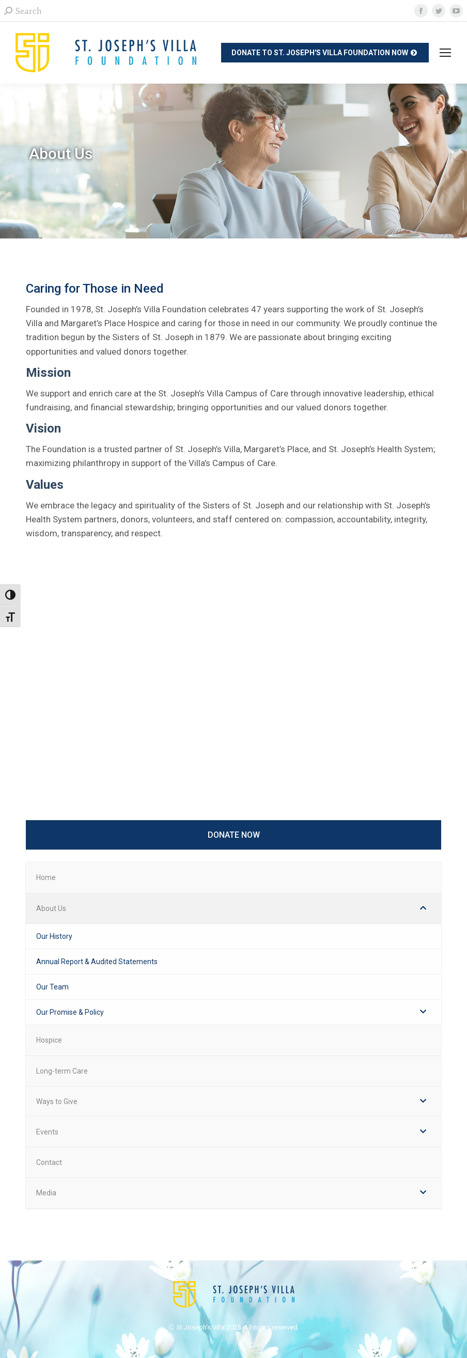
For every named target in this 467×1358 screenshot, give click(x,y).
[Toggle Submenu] (423, 908)
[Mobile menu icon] (445, 52)
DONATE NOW (234, 835)
